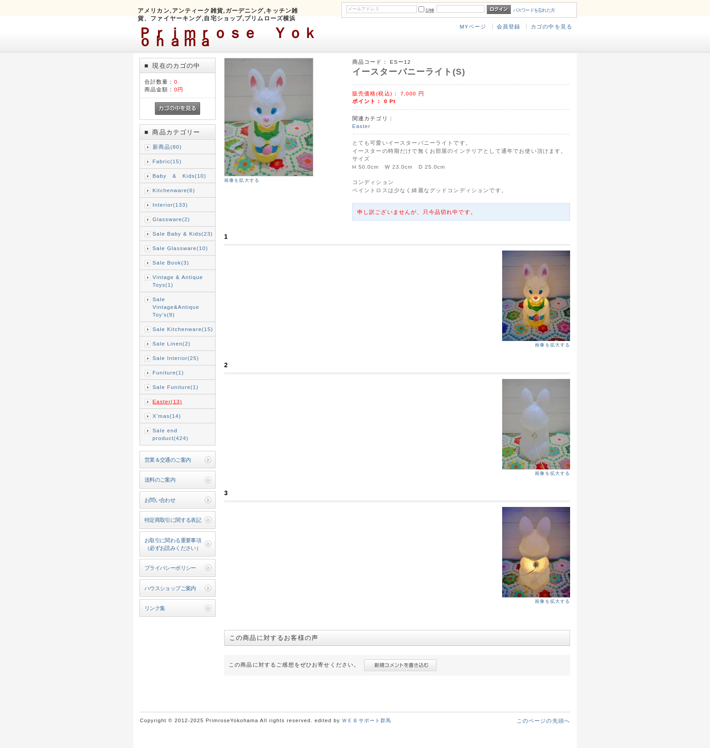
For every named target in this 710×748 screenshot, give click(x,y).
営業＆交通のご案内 (167, 460)
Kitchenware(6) (174, 190)
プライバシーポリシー (170, 568)
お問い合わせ (160, 500)
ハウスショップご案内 (170, 588)
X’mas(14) (167, 416)
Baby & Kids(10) (179, 176)
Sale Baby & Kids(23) (183, 234)
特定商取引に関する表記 (172, 520)
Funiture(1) (168, 372)
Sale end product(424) (171, 434)
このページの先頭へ (543, 721)
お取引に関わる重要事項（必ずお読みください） (172, 544)
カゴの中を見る (551, 26)
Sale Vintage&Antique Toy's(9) (176, 306)
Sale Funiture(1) (176, 387)
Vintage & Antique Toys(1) (178, 281)
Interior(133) (170, 205)
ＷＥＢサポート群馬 (366, 720)
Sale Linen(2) (172, 343)
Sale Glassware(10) (180, 248)
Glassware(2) (171, 219)
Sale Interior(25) (176, 358)
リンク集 (154, 608)
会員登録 (509, 26)
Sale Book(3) (171, 262)
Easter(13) (167, 401)
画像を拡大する (241, 180)
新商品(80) (167, 147)
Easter (361, 126)
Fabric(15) (167, 161)
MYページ (473, 26)
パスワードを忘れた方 (534, 10)
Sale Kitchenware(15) (183, 329)
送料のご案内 (160, 480)
